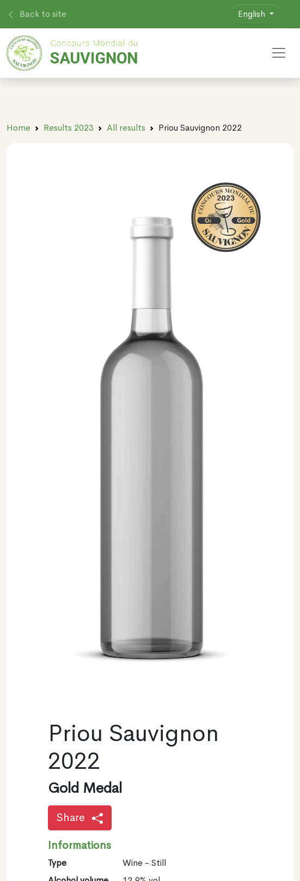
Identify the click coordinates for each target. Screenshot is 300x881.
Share (80, 817)
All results (126, 127)
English (252, 14)
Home (18, 127)
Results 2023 (69, 127)
